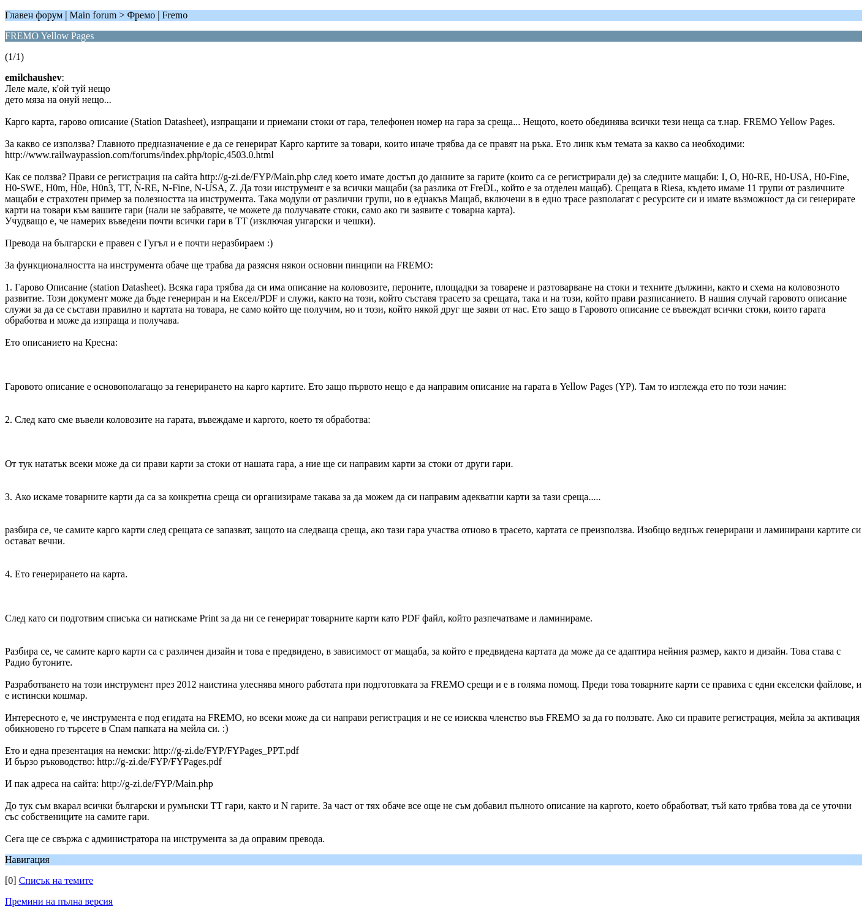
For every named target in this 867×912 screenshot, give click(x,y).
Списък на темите (56, 880)
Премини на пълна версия (59, 901)
